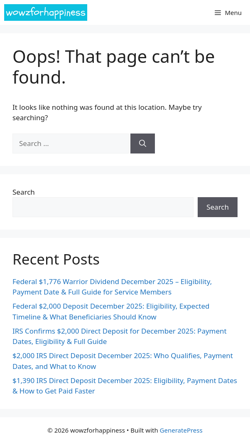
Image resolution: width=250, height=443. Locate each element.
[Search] (142, 143)
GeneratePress (181, 430)
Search (23, 192)
